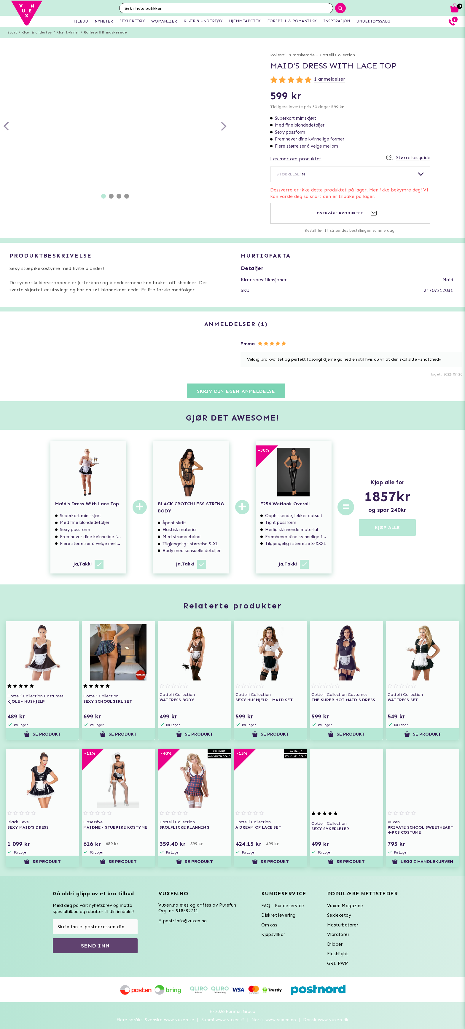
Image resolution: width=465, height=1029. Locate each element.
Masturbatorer (342, 925)
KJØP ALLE (387, 527)
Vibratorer (338, 934)
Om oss (269, 925)
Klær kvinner (67, 32)
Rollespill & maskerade (105, 32)
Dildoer (335, 944)
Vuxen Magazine (345, 905)
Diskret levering (278, 915)
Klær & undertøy (37, 32)
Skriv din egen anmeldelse (236, 391)
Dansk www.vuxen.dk (325, 1019)
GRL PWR (337, 963)
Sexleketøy (339, 915)
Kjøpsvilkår (273, 934)
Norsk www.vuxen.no (273, 1019)
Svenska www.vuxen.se (169, 1019)
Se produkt (42, 734)
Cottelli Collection (337, 54)
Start (12, 32)
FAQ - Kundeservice (282, 905)
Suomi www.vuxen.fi (222, 1019)
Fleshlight (337, 953)
